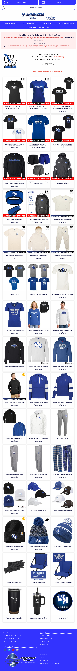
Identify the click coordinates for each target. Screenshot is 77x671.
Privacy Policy (45, 644)
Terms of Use (44, 641)
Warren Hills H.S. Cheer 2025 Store (38, 27)
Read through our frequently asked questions (15, 47)
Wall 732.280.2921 (10, 641)
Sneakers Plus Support (50, 68)
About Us (43, 657)
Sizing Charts (45, 635)
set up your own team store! (66, 47)
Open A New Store (46, 638)
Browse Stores (10, 23)
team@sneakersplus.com (12, 636)
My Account (48, 23)
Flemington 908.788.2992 (12, 639)
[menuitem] (10, 23)
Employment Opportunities (49, 663)
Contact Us (7, 632)
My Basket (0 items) (66, 23)
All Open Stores (29, 23)
